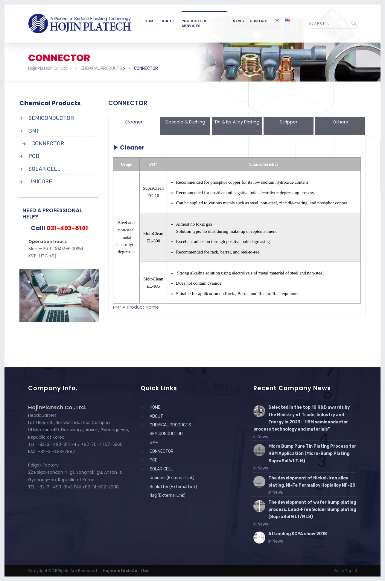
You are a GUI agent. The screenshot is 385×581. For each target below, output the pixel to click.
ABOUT (169, 21)
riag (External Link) (167, 495)
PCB (33, 156)
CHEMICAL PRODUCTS (170, 425)
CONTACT (259, 21)
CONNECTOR (47, 143)
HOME (150, 21)
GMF (34, 131)
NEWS (238, 21)
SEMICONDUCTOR (51, 118)
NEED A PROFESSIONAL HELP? (52, 213)
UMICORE (40, 181)
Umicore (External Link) (172, 477)
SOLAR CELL (44, 169)
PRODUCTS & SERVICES (194, 23)
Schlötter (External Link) (173, 486)
